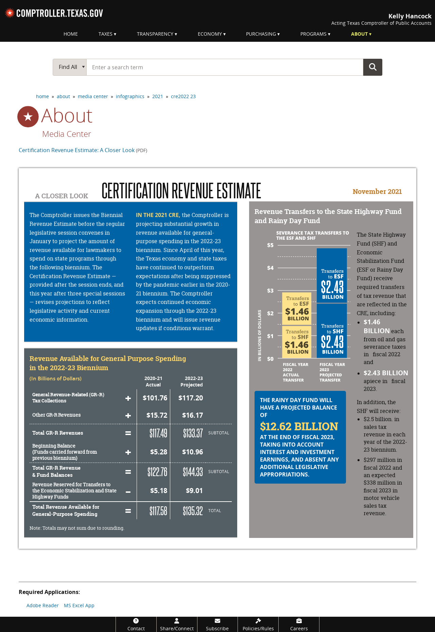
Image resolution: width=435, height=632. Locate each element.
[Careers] (299, 624)
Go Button (372, 67)
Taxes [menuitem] (105, 34)
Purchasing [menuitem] (261, 34)
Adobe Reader (43, 605)
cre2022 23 (183, 96)
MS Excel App (79, 605)
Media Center (66, 133)
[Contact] (136, 624)
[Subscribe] (217, 624)
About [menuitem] (359, 34)
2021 (157, 96)
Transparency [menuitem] (155, 34)
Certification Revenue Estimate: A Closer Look (83, 150)
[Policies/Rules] (258, 624)
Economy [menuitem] (210, 34)
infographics (130, 96)
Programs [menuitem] (313, 34)
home (42, 96)
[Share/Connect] (177, 624)
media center (93, 96)
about (63, 96)
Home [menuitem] (71, 34)
